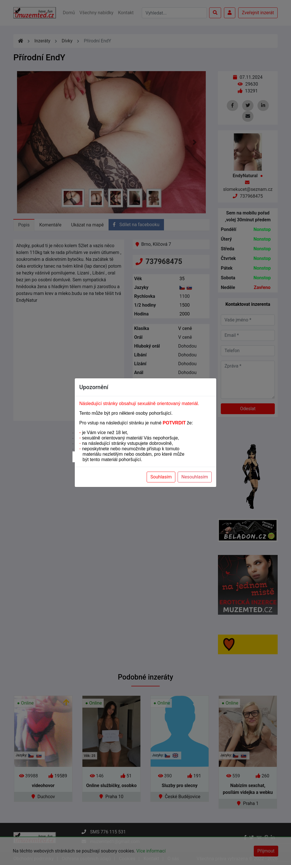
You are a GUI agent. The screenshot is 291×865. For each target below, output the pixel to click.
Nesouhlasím (194, 477)
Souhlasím (161, 477)
